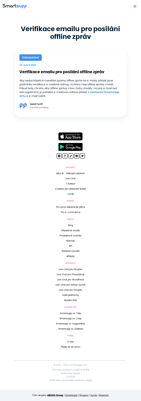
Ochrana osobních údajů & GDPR (70, 370)
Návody (70, 241)
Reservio (104, 395)
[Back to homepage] (15, 7)
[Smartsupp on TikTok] (70, 155)
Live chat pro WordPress (70, 279)
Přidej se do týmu (70, 347)
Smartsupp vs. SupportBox (70, 323)
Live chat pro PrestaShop (70, 274)
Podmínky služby (70, 373)
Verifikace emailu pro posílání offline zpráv (61, 72)
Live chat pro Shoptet (70, 269)
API (70, 246)
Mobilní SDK (70, 300)
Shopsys (83, 395)
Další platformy (70, 295)
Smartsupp (71, 395)
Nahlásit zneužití (70, 251)
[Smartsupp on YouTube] (76, 155)
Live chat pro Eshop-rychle (71, 285)
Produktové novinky (70, 235)
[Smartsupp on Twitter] (82, 155)
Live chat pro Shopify (70, 290)
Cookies (70, 377)
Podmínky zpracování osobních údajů (70, 380)
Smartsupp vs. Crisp (70, 318)
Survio (93, 395)
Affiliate (70, 256)
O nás (70, 342)
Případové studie (70, 230)
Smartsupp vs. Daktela (70, 329)
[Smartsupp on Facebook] (65, 155)
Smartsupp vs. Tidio (70, 313)
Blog (70, 225)
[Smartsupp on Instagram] (59, 155)
